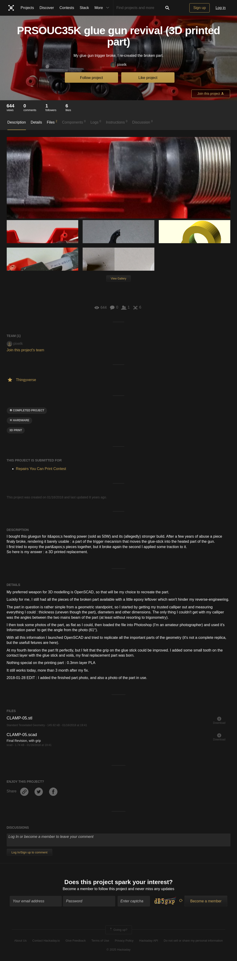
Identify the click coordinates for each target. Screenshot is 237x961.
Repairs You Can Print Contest (41, 469)
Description (16, 122)
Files (52, 122)
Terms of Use (100, 941)
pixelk (118, 64)
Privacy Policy (124, 941)
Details (36, 122)
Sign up (199, 8)
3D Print (15, 430)
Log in (220, 8)
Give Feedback (75, 941)
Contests (66, 8)
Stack (84, 8)
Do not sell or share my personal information (193, 941)
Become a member (78, 889)
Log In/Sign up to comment (29, 852)
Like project (147, 78)
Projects (27, 8)
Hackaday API (148, 941)
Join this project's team (25, 350)
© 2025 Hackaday (118, 950)
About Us (20, 941)
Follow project (91, 78)
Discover (47, 8)
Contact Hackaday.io (46, 941)
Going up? (118, 930)
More (102, 8)
